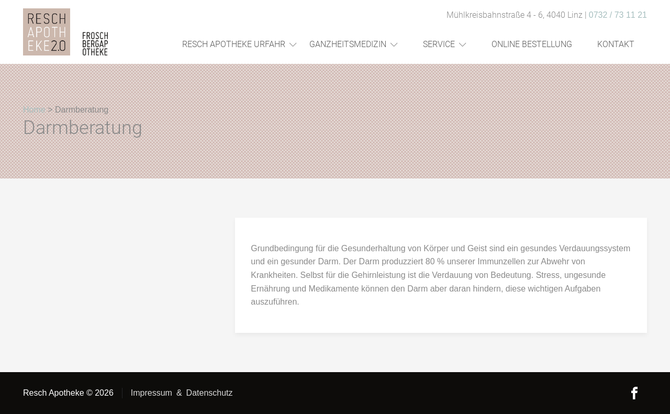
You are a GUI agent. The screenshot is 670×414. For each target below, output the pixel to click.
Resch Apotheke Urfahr (239, 44)
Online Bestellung (532, 44)
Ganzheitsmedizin (353, 44)
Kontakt (615, 44)
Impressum (151, 392)
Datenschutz (209, 392)
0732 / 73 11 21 (618, 14)
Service (444, 44)
